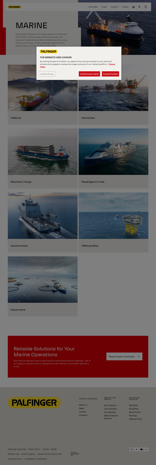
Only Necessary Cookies (89, 74)
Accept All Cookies (110, 74)
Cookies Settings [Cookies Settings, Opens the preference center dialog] (46, 74)
